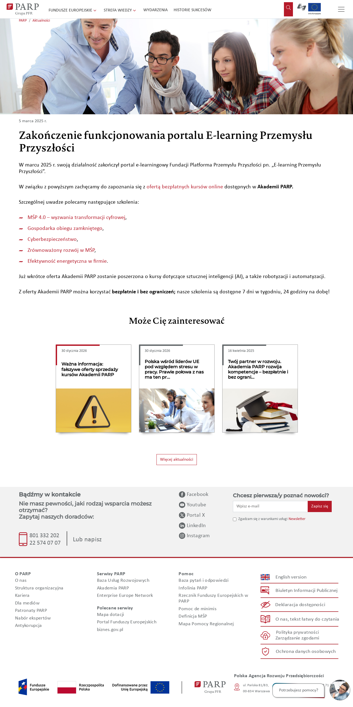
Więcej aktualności (176, 459)
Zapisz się (319, 506)
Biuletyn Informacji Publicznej (306, 590)
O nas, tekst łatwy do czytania (307, 619)
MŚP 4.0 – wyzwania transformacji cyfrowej (76, 217)
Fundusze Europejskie (73, 10)
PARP (23, 21)
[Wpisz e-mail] (270, 506)
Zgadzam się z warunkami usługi (262, 519)
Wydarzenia (155, 10)
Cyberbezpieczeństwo (52, 239)
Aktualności (41, 21)
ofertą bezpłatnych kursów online (185, 187)
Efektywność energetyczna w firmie (67, 261)
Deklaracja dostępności (300, 605)
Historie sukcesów (192, 10)
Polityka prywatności (297, 632)
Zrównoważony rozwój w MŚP (61, 250)
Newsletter (297, 519)
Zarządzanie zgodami (297, 638)
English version (291, 577)
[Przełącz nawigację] (341, 9)
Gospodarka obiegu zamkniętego (65, 228)
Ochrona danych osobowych (306, 651)
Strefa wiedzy (120, 10)
